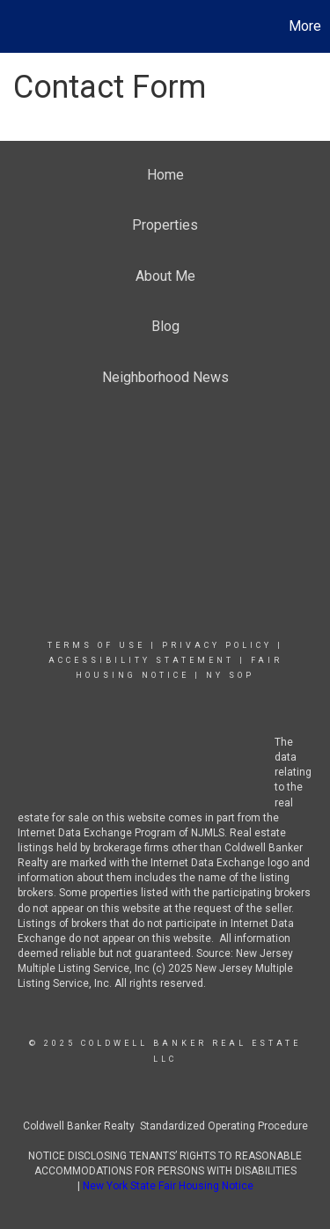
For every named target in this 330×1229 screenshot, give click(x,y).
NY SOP (230, 675)
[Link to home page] (16, 26)
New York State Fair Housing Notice (168, 1186)
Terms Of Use (96, 645)
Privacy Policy (217, 645)
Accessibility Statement (141, 660)
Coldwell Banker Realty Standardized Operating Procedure (165, 1126)
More (305, 26)
